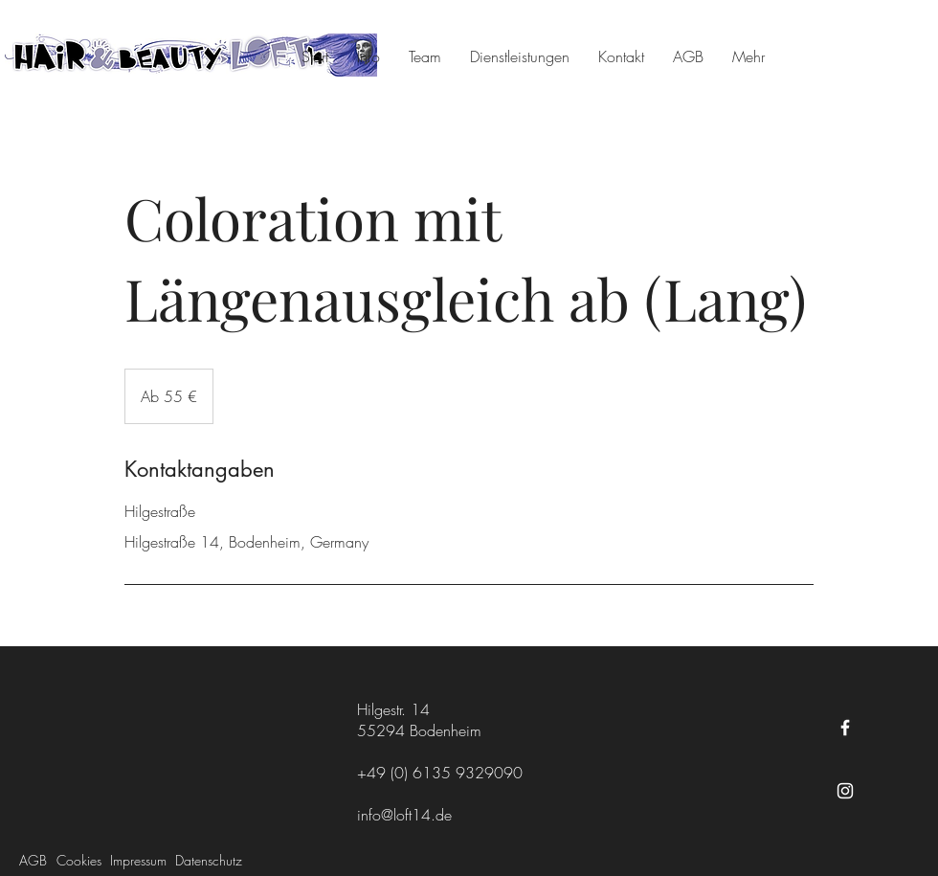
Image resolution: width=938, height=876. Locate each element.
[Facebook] (845, 727)
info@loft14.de (404, 814)
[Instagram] (845, 790)
